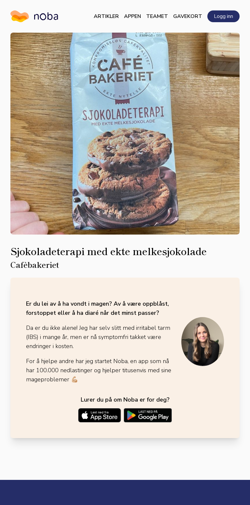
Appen (132, 16)
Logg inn (223, 16)
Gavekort (187, 16)
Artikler (106, 16)
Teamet (157, 16)
